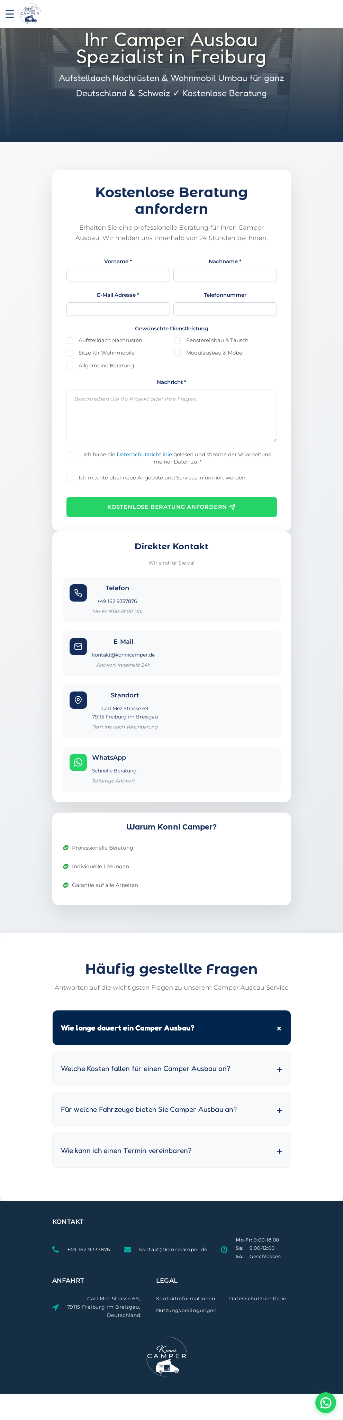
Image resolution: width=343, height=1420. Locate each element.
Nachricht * (171, 382)
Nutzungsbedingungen (186, 1310)
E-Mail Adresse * (118, 295)
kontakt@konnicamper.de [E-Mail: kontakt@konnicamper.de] (173, 1249)
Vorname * (118, 261)
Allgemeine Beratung (106, 365)
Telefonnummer (225, 295)
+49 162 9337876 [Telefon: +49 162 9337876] (89, 1249)
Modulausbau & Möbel (215, 352)
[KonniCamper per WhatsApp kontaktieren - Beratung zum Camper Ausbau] (325, 1402)
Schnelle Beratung (114, 771)
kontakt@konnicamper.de (123, 655)
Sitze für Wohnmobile (107, 352)
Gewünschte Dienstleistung (171, 328)
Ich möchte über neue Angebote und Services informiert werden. (162, 477)
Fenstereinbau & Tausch (217, 340)
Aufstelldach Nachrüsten (110, 340)
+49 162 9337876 (117, 601)
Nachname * (225, 261)
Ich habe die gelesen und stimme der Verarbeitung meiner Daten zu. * (177, 458)
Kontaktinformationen (185, 1298)
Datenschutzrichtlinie (144, 454)
